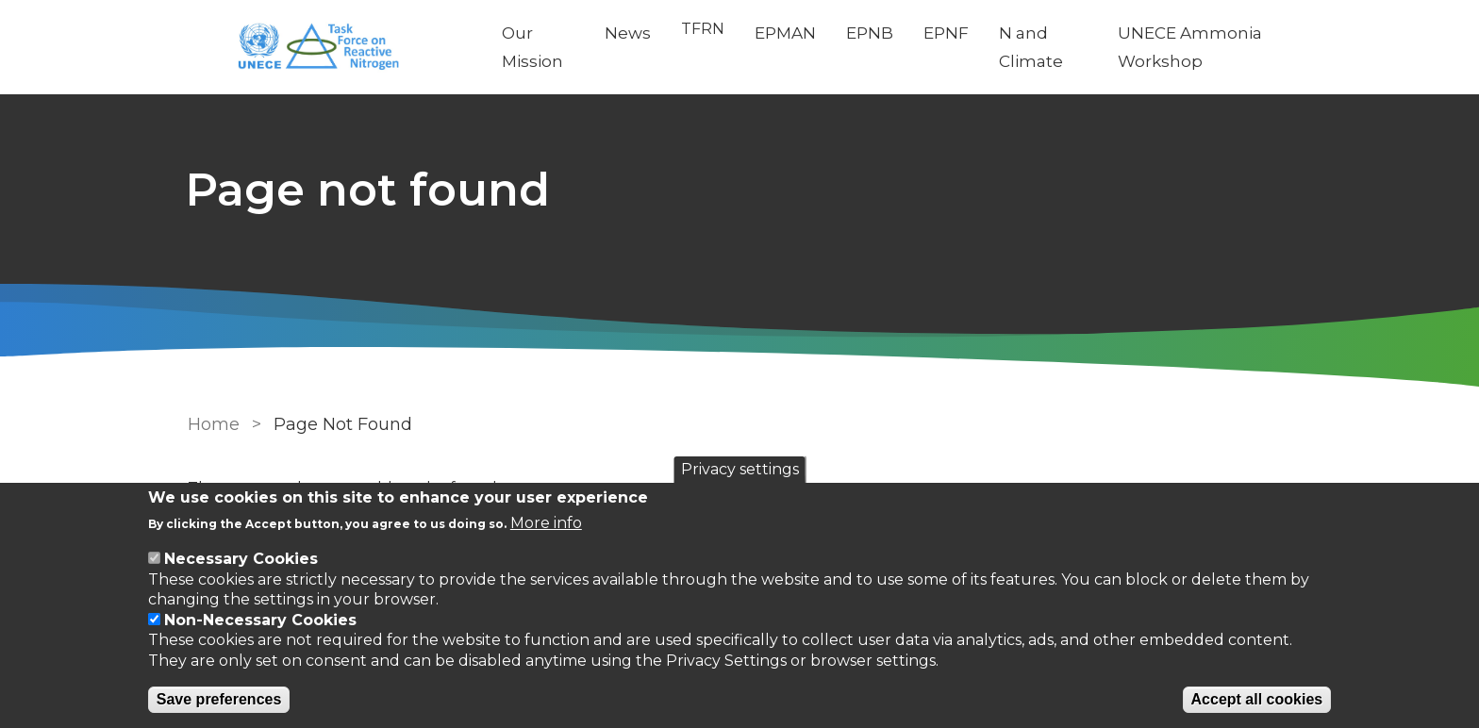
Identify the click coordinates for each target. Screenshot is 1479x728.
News (630, 33)
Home (214, 424)
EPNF (948, 33)
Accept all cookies (1257, 699)
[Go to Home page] (331, 47)
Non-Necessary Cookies (260, 620)
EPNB (871, 33)
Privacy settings (740, 469)
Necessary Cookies (241, 559)
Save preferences (219, 699)
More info (546, 523)
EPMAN (787, 33)
